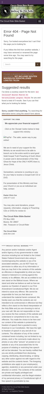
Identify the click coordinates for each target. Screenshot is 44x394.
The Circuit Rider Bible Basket (12, 21)
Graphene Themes (17, 391)
